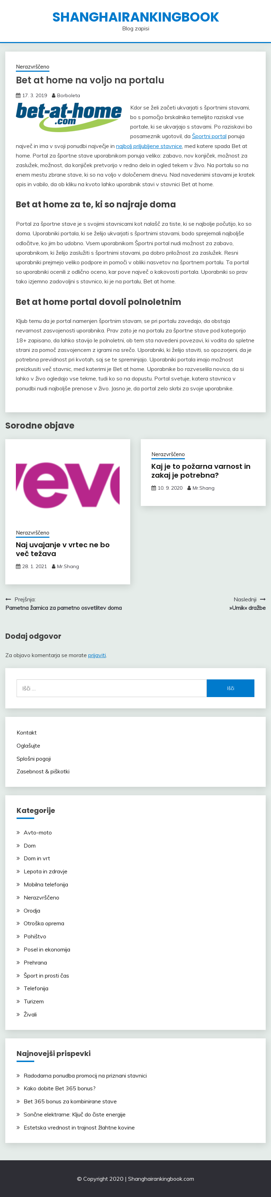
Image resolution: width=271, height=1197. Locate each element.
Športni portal (209, 136)
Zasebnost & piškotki (43, 771)
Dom (30, 845)
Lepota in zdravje (45, 871)
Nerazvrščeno (32, 66)
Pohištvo (35, 936)
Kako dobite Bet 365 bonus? (60, 1088)
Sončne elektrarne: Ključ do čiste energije (75, 1114)
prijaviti (97, 655)
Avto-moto (38, 832)
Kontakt (27, 732)
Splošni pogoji (34, 758)
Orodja (32, 910)
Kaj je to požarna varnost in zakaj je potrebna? (201, 470)
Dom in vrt (37, 858)
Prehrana (35, 962)
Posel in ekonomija (47, 949)
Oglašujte (28, 745)
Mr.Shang (68, 566)
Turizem (34, 1001)
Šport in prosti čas (46, 975)
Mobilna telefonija (46, 884)
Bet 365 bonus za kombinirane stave (70, 1101)
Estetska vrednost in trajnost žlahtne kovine (79, 1127)
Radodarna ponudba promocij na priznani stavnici (85, 1075)
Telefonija (36, 988)
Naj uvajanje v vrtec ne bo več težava (63, 549)
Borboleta (68, 95)
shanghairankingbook (135, 17)
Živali (30, 1014)
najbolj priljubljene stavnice (149, 145)
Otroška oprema (44, 923)
